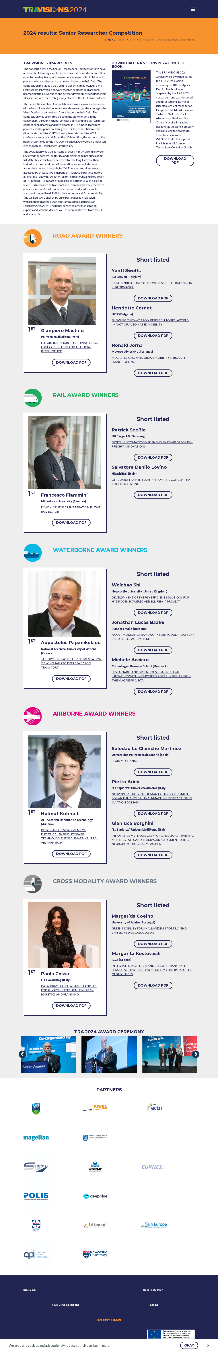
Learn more (101, 1345)
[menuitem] (109, 40)
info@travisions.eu (109, 1319)
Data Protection (153, 1290)
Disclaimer (29, 1290)
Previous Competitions (65, 1304)
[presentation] (22, 1054)
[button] (189, 1345)
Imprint (153, 1304)
